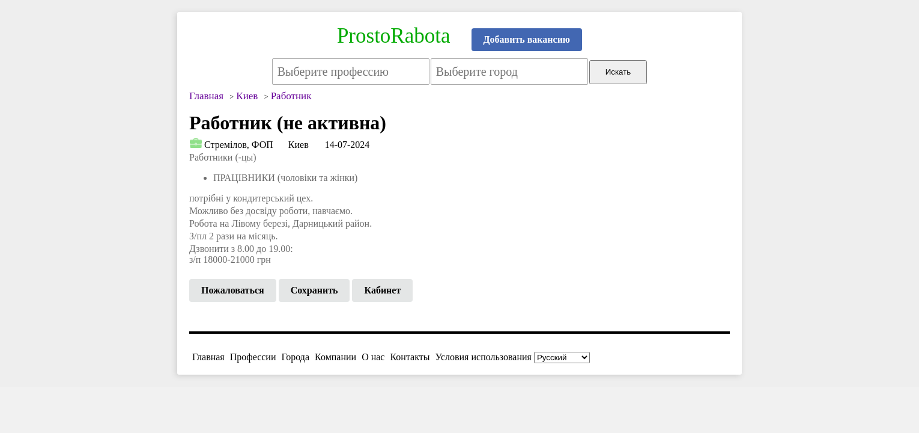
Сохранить (314, 290)
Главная (208, 357)
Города (295, 357)
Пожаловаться (232, 290)
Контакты (409, 357)
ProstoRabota (393, 36)
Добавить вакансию (527, 39)
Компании (335, 357)
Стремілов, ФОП (238, 145)
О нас (373, 357)
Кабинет (382, 290)
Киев (298, 145)
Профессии (253, 357)
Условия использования (483, 357)
